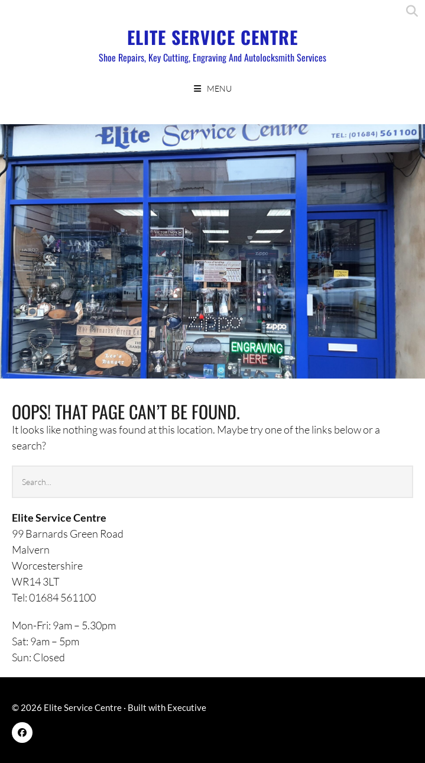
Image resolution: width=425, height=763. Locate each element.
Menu (219, 88)
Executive (186, 707)
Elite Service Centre (212, 37)
